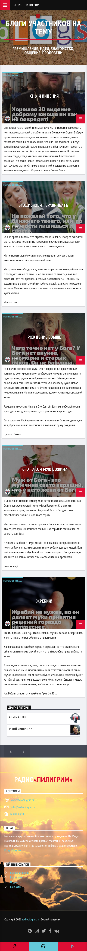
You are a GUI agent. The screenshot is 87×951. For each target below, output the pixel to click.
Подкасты (15, 882)
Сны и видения (44, 96)
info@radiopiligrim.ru (23, 807)
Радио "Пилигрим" (27, 5)
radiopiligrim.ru (30, 919)
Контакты (15, 887)
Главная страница (19, 873)
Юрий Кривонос (20, 729)
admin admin (17, 117)
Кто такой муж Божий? (44, 469)
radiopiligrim (17, 814)
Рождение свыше (44, 337)
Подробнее (12, 850)
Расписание (16, 877)
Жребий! (44, 601)
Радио (43, 779)
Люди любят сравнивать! (44, 205)
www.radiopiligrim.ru (22, 800)
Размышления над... (12, 75)
